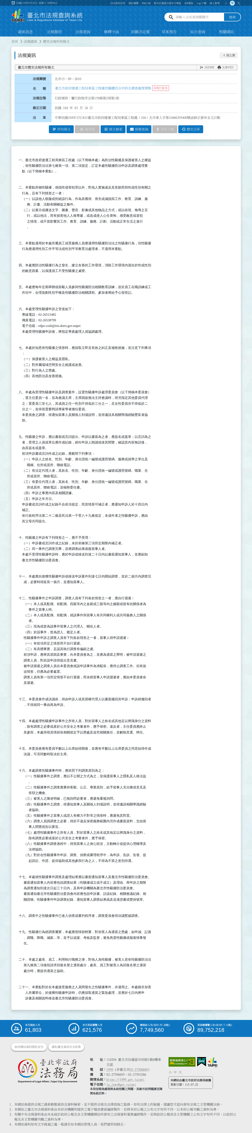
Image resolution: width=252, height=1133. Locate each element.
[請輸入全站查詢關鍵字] (199, 17)
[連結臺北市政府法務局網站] (47, 1070)
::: (2, 39)
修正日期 (39, 108)
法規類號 (39, 78)
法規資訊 (30, 41)
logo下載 (201, 3)
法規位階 (39, 98)
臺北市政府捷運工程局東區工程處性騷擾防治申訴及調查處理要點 (103, 88)
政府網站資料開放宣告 (28, 1046)
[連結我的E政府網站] (201, 1062)
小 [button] (226, 3)
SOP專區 (188, 3)
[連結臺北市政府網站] (212, 1062)
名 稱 (39, 88)
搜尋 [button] (232, 17)
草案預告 (169, 32)
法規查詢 (82, 32)
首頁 (14, 41)
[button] (228, 55)
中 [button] (232, 3)
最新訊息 (25, 32)
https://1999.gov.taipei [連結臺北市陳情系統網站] (125, 1079)
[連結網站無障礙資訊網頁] (182, 1062)
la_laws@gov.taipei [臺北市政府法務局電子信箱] (121, 1084)
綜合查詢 (197, 32)
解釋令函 (111, 32)
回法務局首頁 (117, 3)
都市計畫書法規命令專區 (167, 3)
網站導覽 (134, 3)
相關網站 (226, 32)
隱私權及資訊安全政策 (66, 1046)
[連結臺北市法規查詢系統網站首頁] (47, 16)
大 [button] (238, 3)
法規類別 (54, 32)
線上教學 (215, 3)
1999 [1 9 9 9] (109, 1069)
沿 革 (39, 117)
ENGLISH (146, 3)
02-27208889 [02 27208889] (139, 1069)
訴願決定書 (140, 32)
